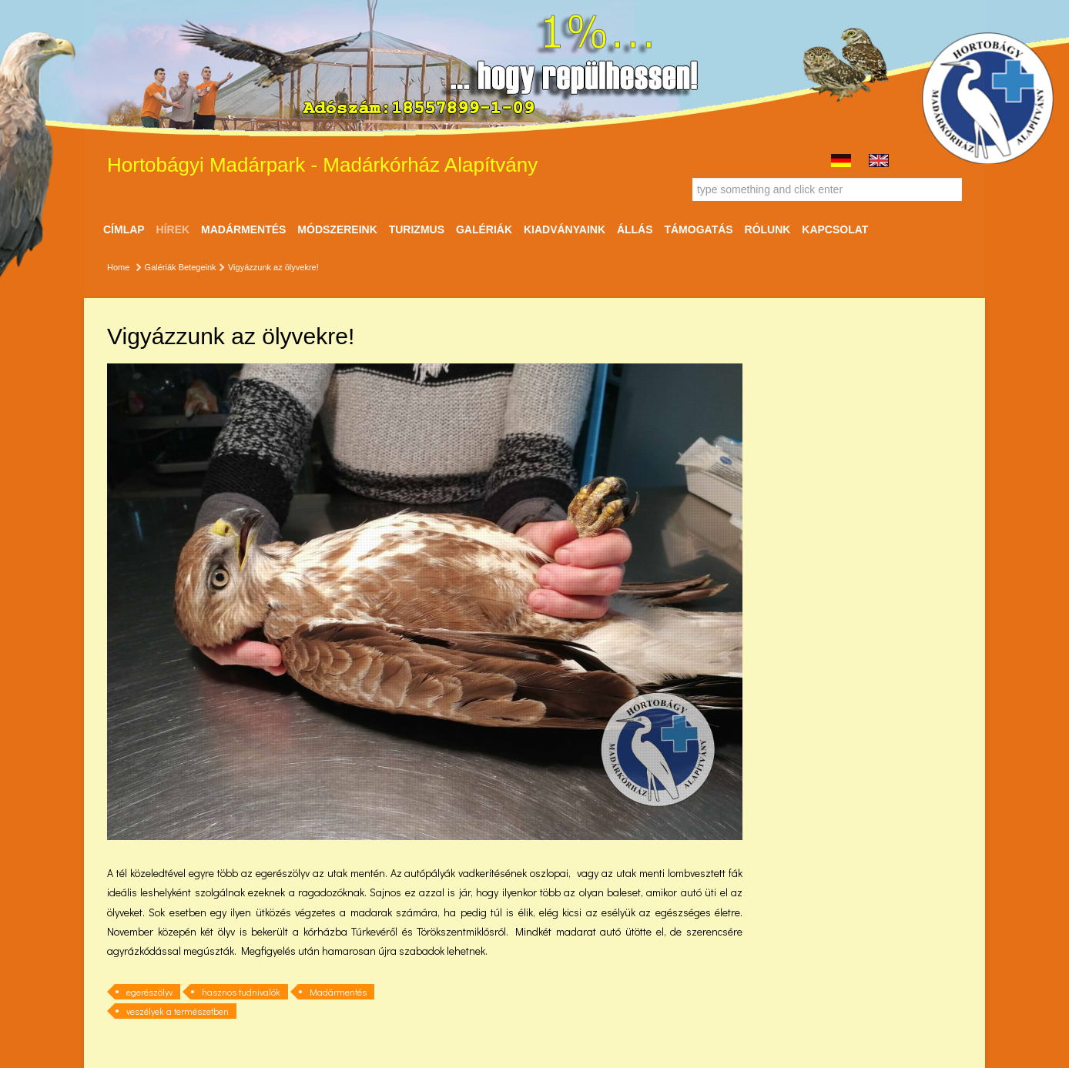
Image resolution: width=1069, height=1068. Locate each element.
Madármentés (243, 229)
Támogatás (698, 229)
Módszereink (337, 229)
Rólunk (768, 229)
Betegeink (197, 267)
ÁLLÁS (635, 229)
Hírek (173, 229)
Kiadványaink (564, 229)
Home (118, 267)
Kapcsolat (835, 229)
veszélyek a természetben (177, 1011)
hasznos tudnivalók (241, 992)
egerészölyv (149, 992)
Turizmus (416, 229)
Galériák (484, 229)
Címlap (124, 229)
